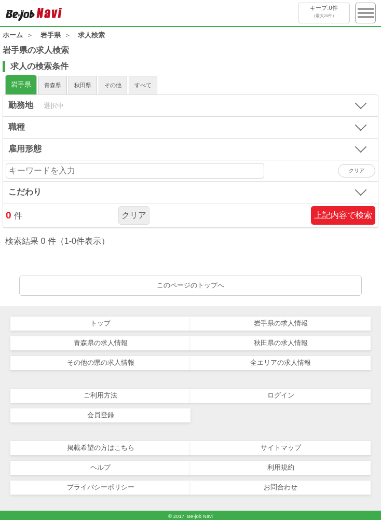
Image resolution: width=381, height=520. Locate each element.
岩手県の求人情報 (281, 323)
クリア (133, 215)
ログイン (280, 395)
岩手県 (21, 84)
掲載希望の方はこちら (100, 447)
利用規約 (280, 467)
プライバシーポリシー (100, 487)
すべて (143, 85)
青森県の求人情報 (101, 343)
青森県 (52, 85)
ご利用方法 (100, 395)
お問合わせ (280, 487)
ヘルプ (100, 467)
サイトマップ (281, 447)
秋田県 (82, 85)
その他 (112, 85)
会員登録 (100, 415)
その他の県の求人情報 (100, 362)
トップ (100, 323)
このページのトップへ (190, 285)
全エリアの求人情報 (280, 362)
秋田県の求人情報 (281, 343)
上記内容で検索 (343, 215)
